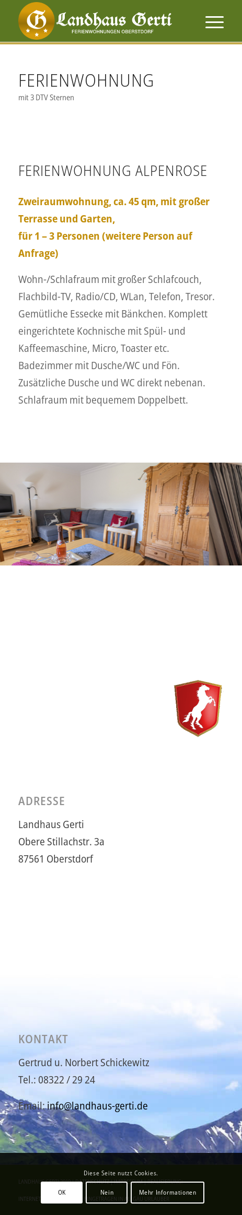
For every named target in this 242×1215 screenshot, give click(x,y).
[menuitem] (209, 21)
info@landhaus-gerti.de (97, 1106)
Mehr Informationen (168, 1192)
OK (62, 1192)
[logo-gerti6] (100, 21)
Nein (106, 1192)
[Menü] (209, 21)
